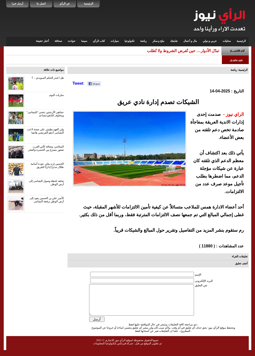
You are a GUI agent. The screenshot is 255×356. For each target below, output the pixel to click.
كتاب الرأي (99, 40)
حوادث (71, 40)
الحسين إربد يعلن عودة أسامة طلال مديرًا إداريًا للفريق (47, 165)
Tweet (77, 83)
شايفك (174, 40)
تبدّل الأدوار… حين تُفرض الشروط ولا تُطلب (183, 51)
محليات (227, 40)
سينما (84, 40)
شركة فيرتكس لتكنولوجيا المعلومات (113, 349)
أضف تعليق (241, 263)
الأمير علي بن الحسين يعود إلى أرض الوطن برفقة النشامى (47, 200)
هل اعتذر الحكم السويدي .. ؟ (48, 77)
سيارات (115, 40)
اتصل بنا (41, 3)
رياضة (143, 40)
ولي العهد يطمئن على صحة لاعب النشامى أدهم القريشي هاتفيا (45, 131)
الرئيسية (88, 3)
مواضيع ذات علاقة (54, 69)
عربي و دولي (210, 40)
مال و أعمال (190, 40)
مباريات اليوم (56, 94)
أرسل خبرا (17, 3)
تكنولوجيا (129, 40)
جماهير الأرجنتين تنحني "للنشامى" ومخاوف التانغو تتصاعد (45, 114)
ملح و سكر (158, 40)
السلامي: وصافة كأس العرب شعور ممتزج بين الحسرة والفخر (46, 148)
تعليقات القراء (240, 256)
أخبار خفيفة (42, 40)
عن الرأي (65, 3)
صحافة (58, 40)
